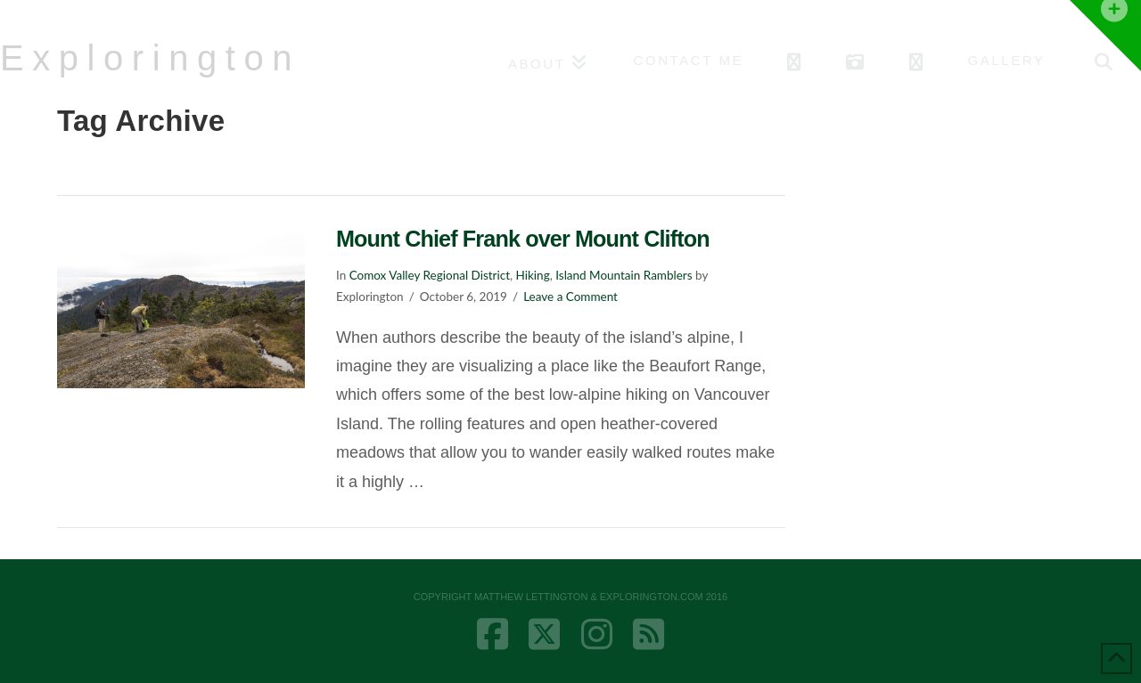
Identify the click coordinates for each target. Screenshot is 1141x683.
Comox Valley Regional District (429, 275)
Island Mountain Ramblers (623, 275)
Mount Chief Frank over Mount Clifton (523, 238)
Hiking (533, 275)
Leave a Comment (570, 296)
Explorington (150, 58)
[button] (1105, 35)
